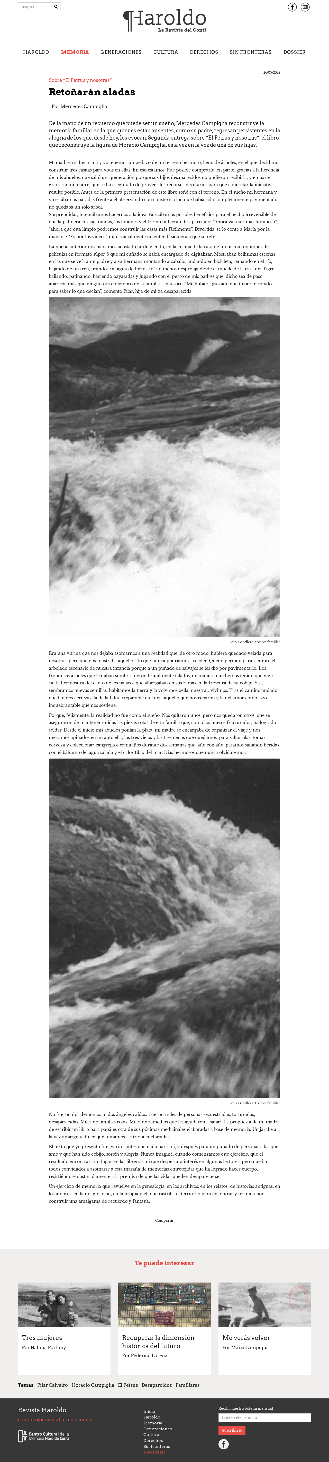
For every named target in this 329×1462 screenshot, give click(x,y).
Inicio (149, 1411)
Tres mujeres (42, 1337)
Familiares (188, 1385)
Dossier (295, 52)
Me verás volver (246, 1337)
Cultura (165, 52)
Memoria (75, 52)
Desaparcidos (157, 1385)
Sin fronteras (251, 52)
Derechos (204, 52)
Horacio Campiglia (92, 1385)
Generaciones (121, 52)
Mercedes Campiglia (83, 106)
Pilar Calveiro (52, 1385)
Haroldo (36, 52)
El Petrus (128, 1385)
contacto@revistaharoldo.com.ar (55, 1419)
